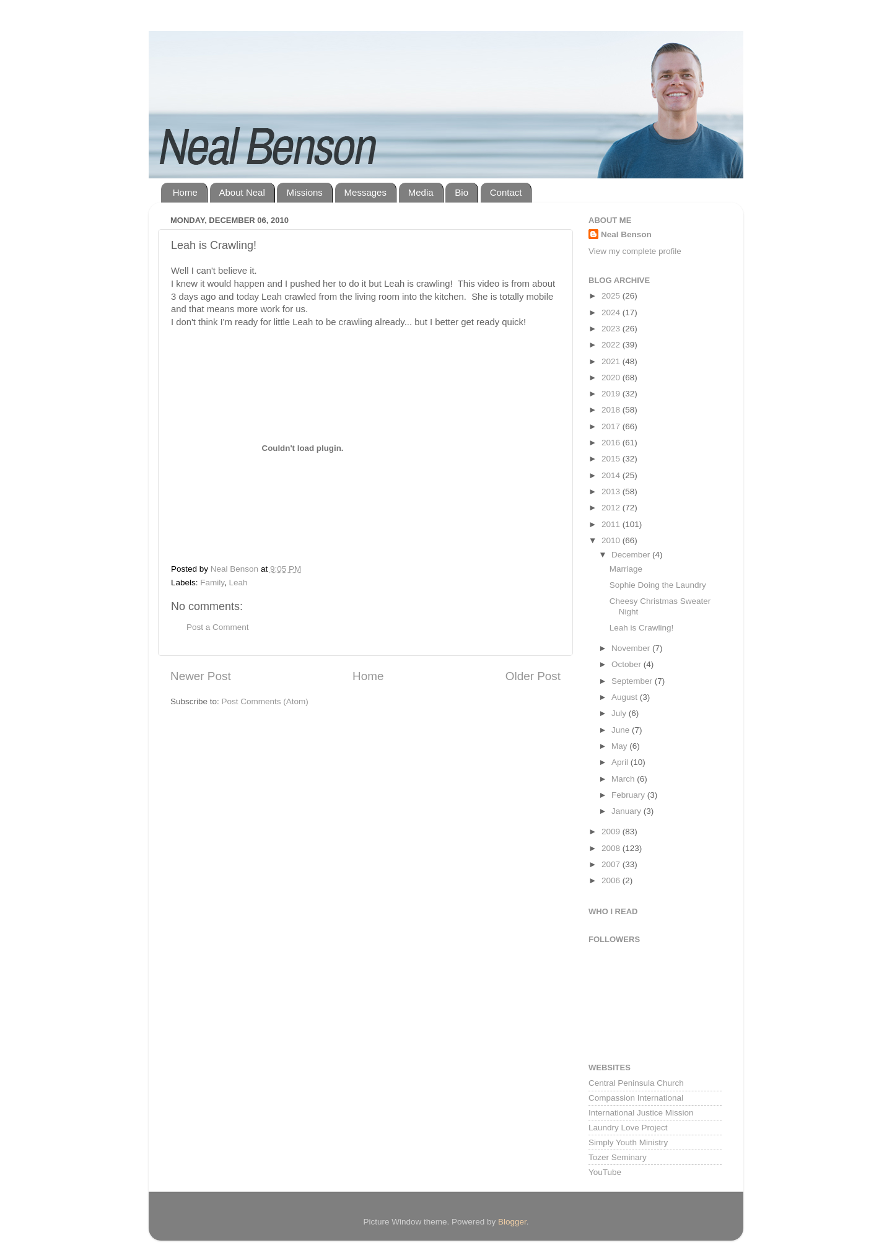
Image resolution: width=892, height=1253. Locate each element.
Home (185, 192)
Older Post (533, 676)
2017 (612, 426)
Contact (506, 192)
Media (421, 192)
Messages (365, 192)
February (629, 795)
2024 (612, 312)
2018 (612, 409)
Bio (461, 192)
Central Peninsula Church (636, 1083)
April (621, 762)
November (631, 648)
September (633, 681)
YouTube (604, 1172)
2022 (612, 344)
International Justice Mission (641, 1112)
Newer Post (200, 676)
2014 (612, 475)
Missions (304, 192)
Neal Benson (626, 234)
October (627, 664)
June (621, 730)
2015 (612, 458)
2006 (612, 880)
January (627, 811)
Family (212, 582)
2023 (612, 328)
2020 (612, 377)
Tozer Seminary (617, 1157)
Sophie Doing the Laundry (658, 585)
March (624, 779)
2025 (612, 295)
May (620, 746)
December (631, 554)
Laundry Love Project (628, 1127)
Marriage (626, 569)
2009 (612, 831)
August (625, 697)
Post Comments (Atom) (265, 701)
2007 (612, 864)
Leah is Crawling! (642, 627)
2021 (612, 361)
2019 (612, 393)
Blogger (512, 1221)
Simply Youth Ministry (628, 1142)
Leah (238, 582)
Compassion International (635, 1097)
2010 (612, 540)
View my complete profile (634, 251)
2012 (612, 507)
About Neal (242, 192)
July (620, 713)
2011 (612, 524)
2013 (612, 491)
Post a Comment (217, 627)
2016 (612, 442)
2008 (612, 848)
